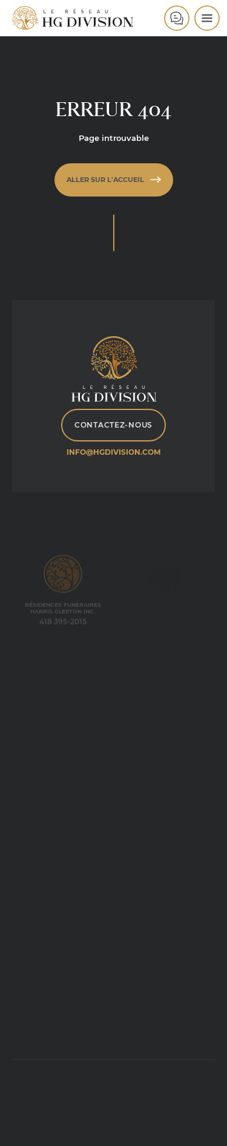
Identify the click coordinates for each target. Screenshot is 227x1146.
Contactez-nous (113, 424)
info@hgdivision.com (113, 452)
